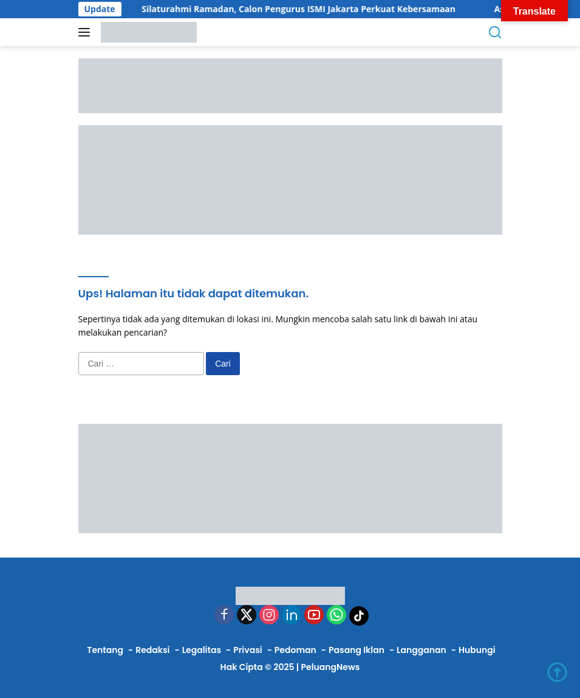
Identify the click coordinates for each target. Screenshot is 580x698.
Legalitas (201, 650)
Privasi (247, 650)
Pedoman (295, 650)
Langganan (421, 650)
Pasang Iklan (356, 650)
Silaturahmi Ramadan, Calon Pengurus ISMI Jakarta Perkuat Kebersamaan (305, 9)
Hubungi (477, 650)
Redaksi (152, 650)
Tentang (105, 650)
